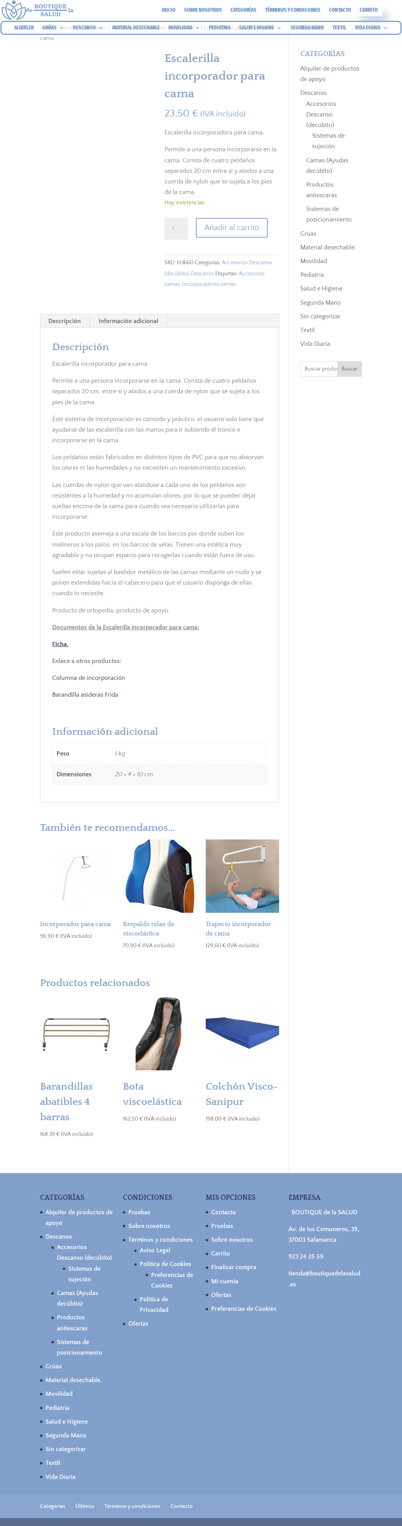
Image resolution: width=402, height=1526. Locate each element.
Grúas (308, 233)
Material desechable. (328, 247)
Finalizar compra (233, 1267)
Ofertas (138, 1323)
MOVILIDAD (180, 28)
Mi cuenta (224, 1281)
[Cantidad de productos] (176, 229)
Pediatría (312, 274)
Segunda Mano (320, 302)
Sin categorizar (320, 316)
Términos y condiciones (292, 10)
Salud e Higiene (321, 288)
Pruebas (139, 1212)
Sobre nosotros (203, 10)
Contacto (340, 10)
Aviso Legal (155, 1250)
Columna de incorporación (88, 677)
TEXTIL (339, 28)
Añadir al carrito (232, 227)
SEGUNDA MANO (307, 28)
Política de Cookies (165, 1264)
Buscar (350, 369)
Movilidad (313, 261)
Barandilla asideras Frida (85, 694)
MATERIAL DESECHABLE (136, 28)
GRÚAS (49, 28)
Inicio (168, 10)
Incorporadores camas (209, 284)
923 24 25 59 (306, 1256)
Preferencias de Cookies (243, 1308)
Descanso (202, 274)
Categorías (243, 10)
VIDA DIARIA (367, 28)
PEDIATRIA (219, 28)
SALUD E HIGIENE (256, 28)
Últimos (84, 1506)
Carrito (369, 10)
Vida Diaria (315, 343)
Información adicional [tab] (128, 321)
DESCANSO (84, 28)
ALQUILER (24, 28)
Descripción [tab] (64, 321)
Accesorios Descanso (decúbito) (321, 114)
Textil (307, 330)
